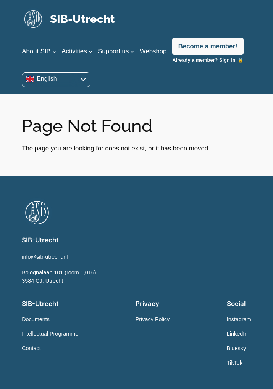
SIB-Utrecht (82, 19)
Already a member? (204, 60)
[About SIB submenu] (54, 51)
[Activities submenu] (90, 51)
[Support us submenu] (132, 51)
